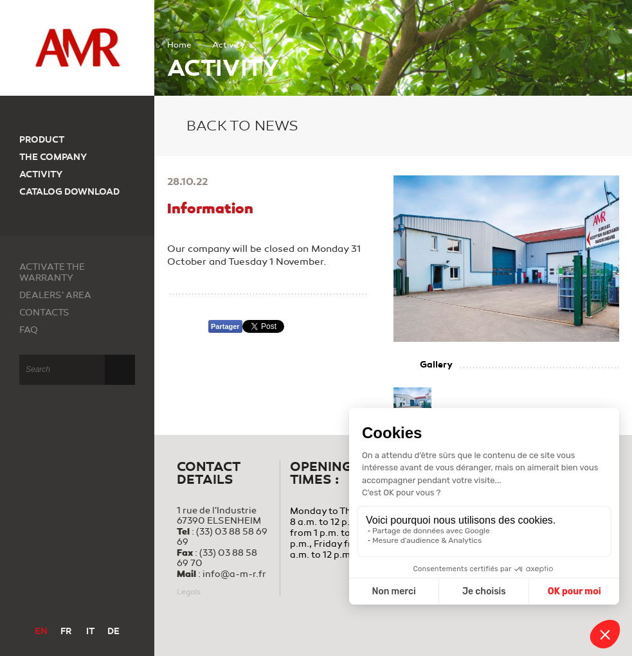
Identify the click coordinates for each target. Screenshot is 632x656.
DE (113, 631)
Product (41, 139)
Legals (189, 591)
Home (179, 45)
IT (90, 631)
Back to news (232, 126)
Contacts (44, 312)
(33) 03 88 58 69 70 (217, 558)
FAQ (28, 329)
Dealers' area (55, 295)
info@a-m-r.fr (234, 574)
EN (41, 631)
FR (65, 631)
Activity (40, 174)
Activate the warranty (52, 272)
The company (53, 157)
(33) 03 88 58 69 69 (222, 536)
